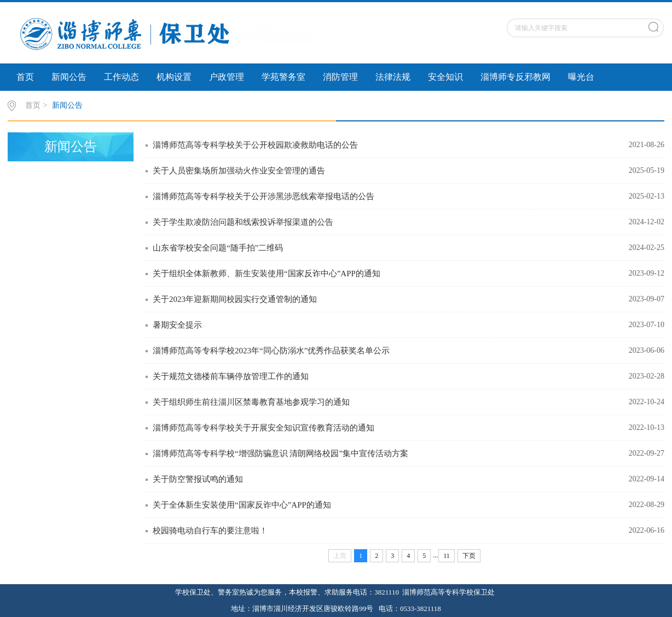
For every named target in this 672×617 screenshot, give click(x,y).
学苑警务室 (283, 77)
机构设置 (174, 77)
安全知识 (445, 77)
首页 (25, 77)
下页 (469, 556)
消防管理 (340, 77)
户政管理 (226, 77)
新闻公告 (68, 77)
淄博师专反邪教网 (515, 77)
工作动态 (121, 77)
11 (446, 556)
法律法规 (392, 77)
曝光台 (581, 77)
